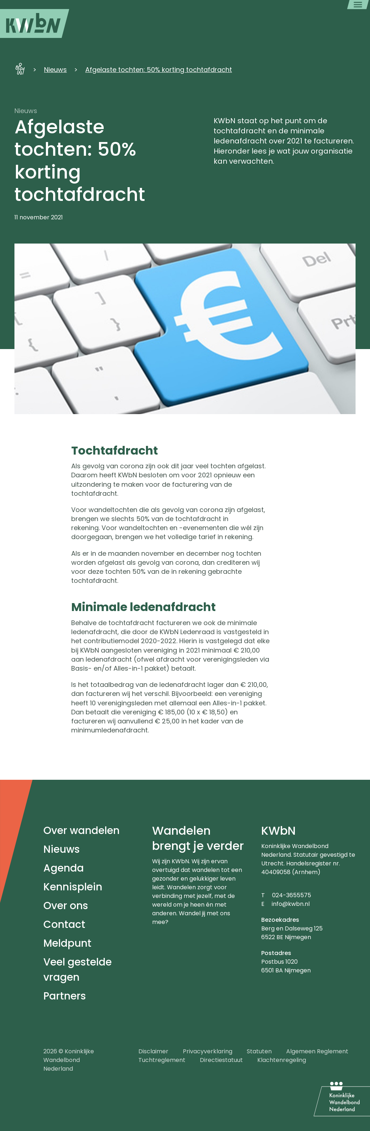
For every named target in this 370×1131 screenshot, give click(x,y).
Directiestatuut (221, 1060)
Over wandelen (81, 830)
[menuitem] (34, 23)
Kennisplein (72, 887)
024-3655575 (291, 895)
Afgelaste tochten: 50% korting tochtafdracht (158, 69)
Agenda (63, 868)
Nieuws (55, 69)
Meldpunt (67, 943)
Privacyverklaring (207, 1051)
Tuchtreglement (161, 1060)
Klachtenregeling (281, 1060)
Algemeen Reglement (317, 1051)
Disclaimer (153, 1051)
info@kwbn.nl (291, 904)
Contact (64, 924)
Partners (64, 996)
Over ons (65, 906)
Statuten (259, 1051)
